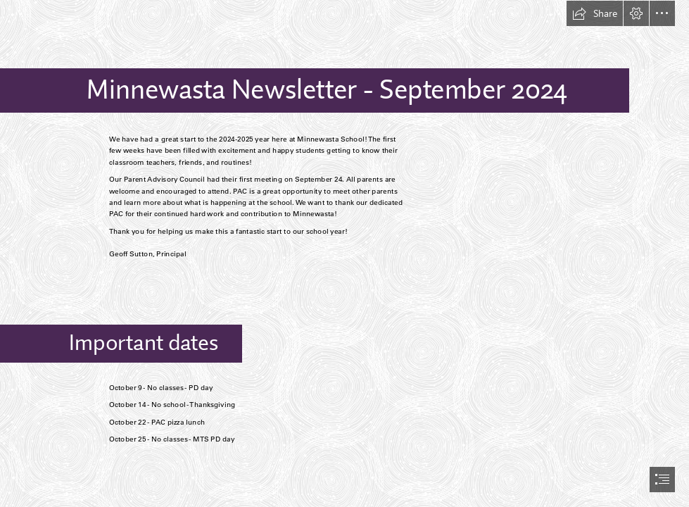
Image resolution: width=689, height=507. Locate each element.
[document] (344, 253)
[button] (595, 13)
